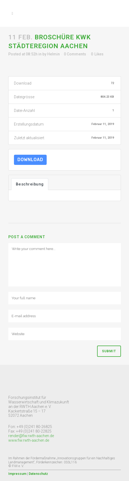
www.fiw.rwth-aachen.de (28, 440)
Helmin (53, 54)
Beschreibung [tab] (30, 184)
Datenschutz (38, 474)
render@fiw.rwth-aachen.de (31, 436)
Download (30, 159)
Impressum (17, 474)
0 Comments (75, 54)
